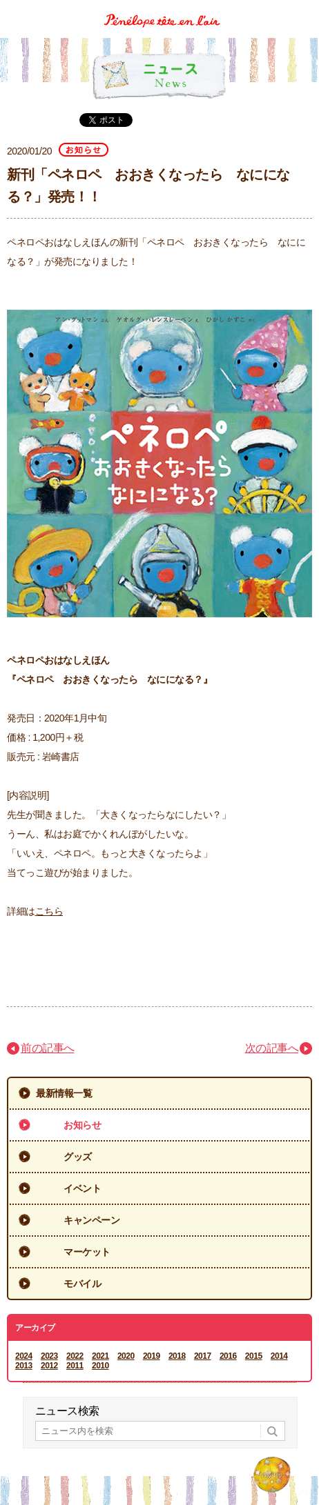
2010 (100, 1366)
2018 (177, 1356)
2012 (49, 1366)
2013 (23, 1366)
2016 (228, 1356)
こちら (49, 911)
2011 (75, 1366)
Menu (303, 9)
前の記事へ (48, 1048)
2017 (202, 1356)
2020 (126, 1356)
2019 (151, 1356)
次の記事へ (272, 1048)
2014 (279, 1356)
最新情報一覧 (64, 1093)
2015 (253, 1356)
